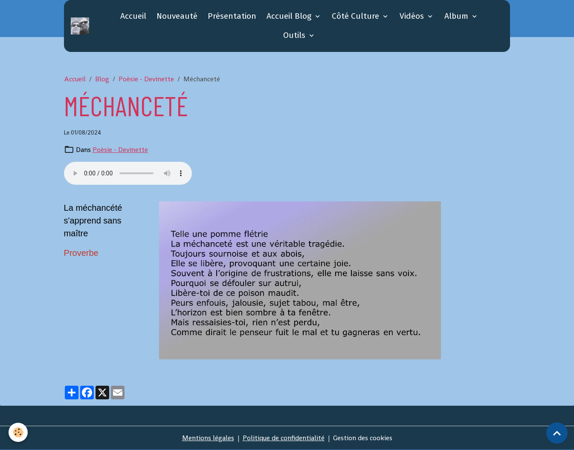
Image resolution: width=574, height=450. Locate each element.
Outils (295, 35)
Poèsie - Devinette (146, 79)
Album (457, 16)
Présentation (232, 16)
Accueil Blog (290, 16)
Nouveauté (177, 16)
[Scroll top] (557, 433)
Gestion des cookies (362, 437)
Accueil (133, 16)
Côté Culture (356, 16)
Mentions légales (208, 437)
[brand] (81, 25)
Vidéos (413, 16)
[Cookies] (18, 432)
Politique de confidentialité (284, 437)
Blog (102, 79)
